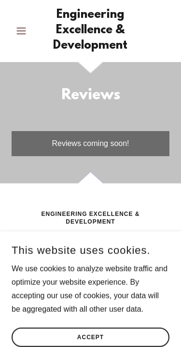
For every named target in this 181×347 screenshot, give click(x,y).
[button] (23, 30)
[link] (90, 31)
